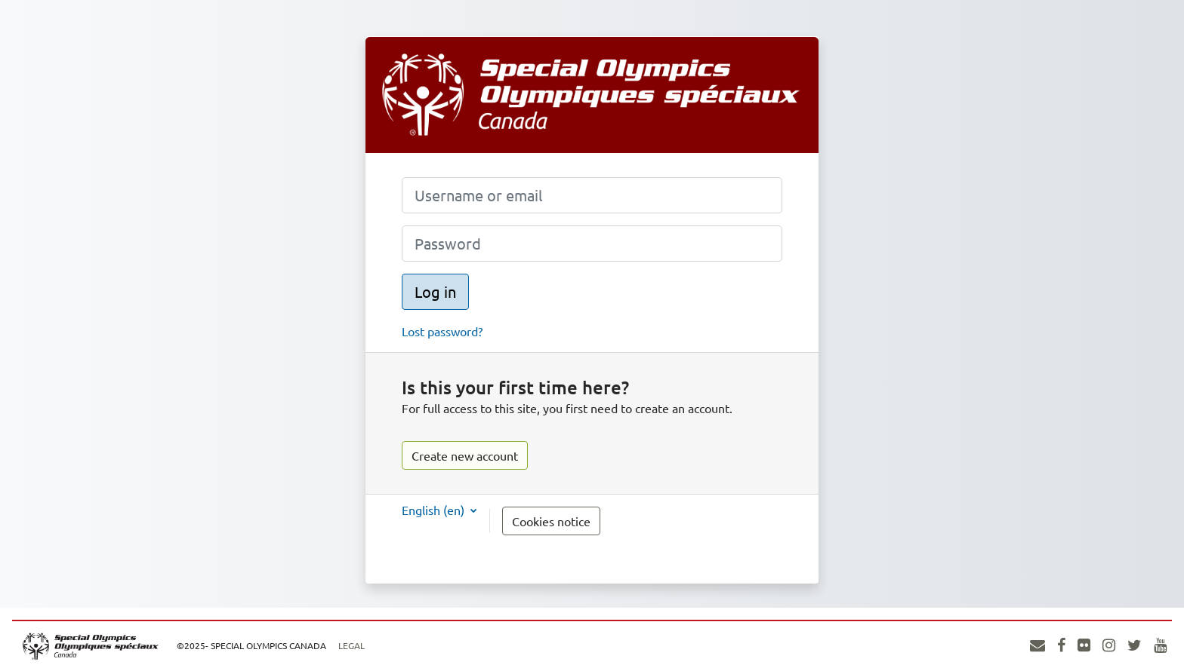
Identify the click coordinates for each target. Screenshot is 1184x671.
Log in (435, 291)
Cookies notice (551, 521)
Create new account (465, 455)
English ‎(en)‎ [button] (434, 509)
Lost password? (442, 331)
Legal (351, 645)
